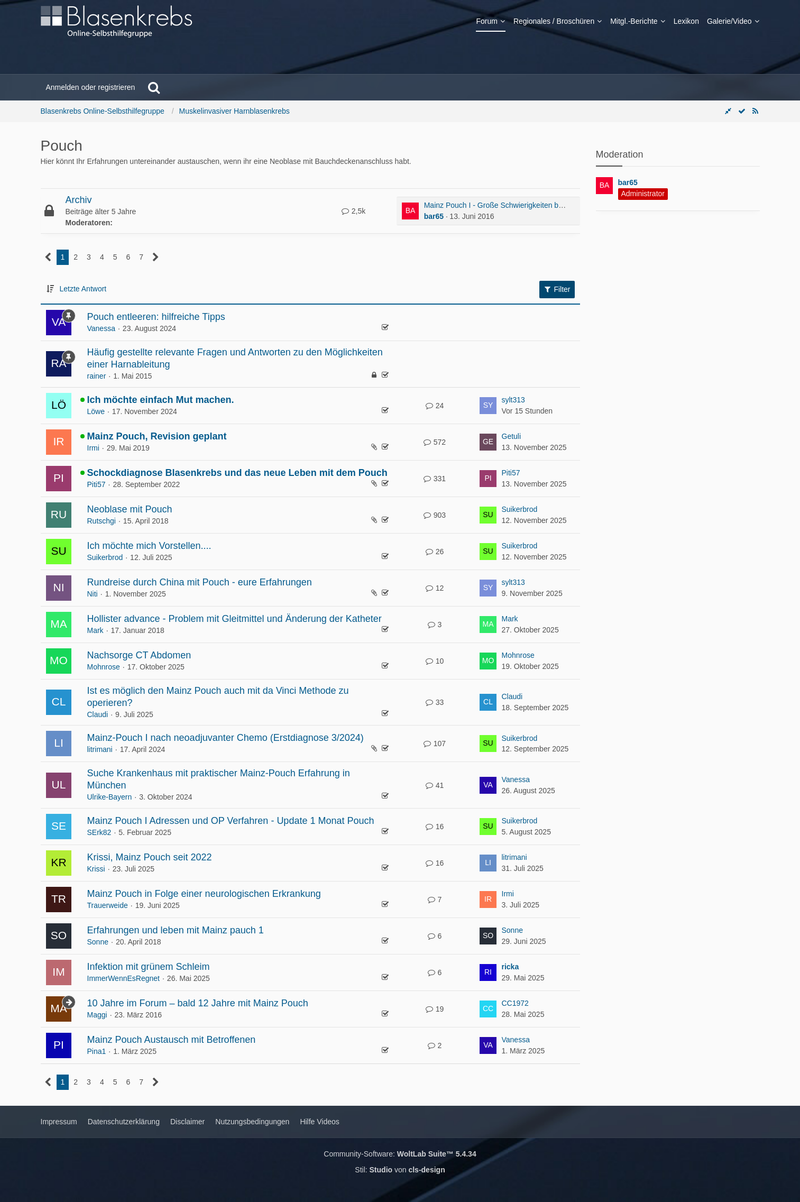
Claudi (97, 714)
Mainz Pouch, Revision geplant (157, 436)
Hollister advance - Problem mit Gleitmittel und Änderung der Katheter (234, 618)
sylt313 (513, 400)
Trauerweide (107, 905)
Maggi (97, 1015)
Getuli (511, 436)
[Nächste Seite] (155, 257)
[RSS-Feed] (755, 111)
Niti (92, 594)
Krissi (96, 869)
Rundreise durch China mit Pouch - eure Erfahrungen (199, 582)
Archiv (79, 200)
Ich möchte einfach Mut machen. (160, 399)
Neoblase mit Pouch (129, 509)
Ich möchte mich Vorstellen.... (149, 545)
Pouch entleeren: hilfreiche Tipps (156, 316)
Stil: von (400, 1170)
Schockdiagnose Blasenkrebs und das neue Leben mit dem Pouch (237, 472)
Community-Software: (400, 1154)
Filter (557, 289)
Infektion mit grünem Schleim (148, 966)
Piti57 (96, 484)
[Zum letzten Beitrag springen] (488, 405)
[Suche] (154, 87)
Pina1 (96, 1051)
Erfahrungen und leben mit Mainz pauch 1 (175, 930)
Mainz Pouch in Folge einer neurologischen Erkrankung (204, 893)
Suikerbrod (520, 509)
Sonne (97, 942)
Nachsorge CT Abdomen (139, 655)
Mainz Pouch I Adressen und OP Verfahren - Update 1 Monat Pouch (230, 820)
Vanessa (101, 328)
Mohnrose (103, 667)
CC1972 (515, 1003)
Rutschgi (101, 521)
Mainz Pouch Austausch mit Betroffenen (171, 1039)
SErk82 (99, 832)
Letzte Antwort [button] (83, 289)
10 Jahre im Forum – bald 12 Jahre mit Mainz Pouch (197, 1003)
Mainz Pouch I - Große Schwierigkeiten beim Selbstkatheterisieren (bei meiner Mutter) (565, 205)
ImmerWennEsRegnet (123, 978)
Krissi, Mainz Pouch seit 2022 (149, 857)
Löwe (96, 411)
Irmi (93, 448)
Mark (95, 630)
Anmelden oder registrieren (90, 87)
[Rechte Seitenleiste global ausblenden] (728, 111)
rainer (96, 376)
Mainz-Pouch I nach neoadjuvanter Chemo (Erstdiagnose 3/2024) (225, 737)
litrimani (100, 749)
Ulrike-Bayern (109, 797)
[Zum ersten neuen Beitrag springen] (410, 211)
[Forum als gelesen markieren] (742, 111)
